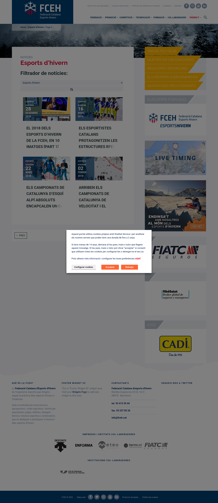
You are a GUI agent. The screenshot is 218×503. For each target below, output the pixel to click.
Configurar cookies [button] (83, 267)
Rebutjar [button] (129, 267)
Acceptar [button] (110, 267)
